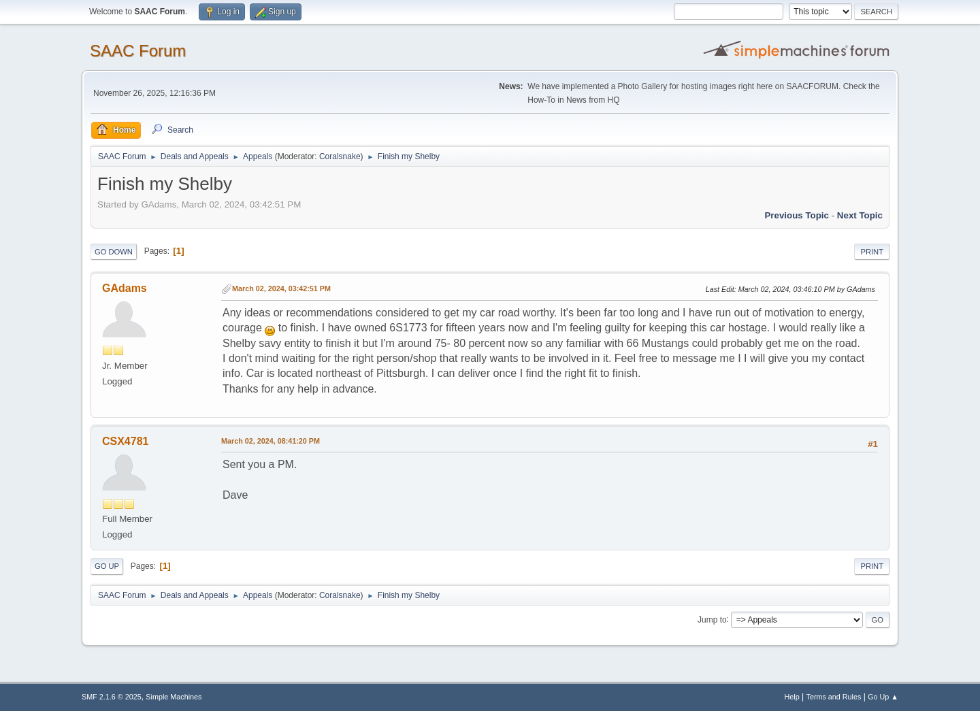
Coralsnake (340, 156)
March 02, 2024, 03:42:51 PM (281, 288)
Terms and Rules (834, 697)
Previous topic (796, 215)
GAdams (124, 288)
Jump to (712, 619)
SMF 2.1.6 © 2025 (112, 697)
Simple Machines (173, 697)
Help (792, 697)
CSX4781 (125, 441)
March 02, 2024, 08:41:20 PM (270, 441)
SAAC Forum (138, 51)
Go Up (107, 566)
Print (871, 252)
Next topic (860, 215)
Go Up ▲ (883, 697)
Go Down (114, 252)
